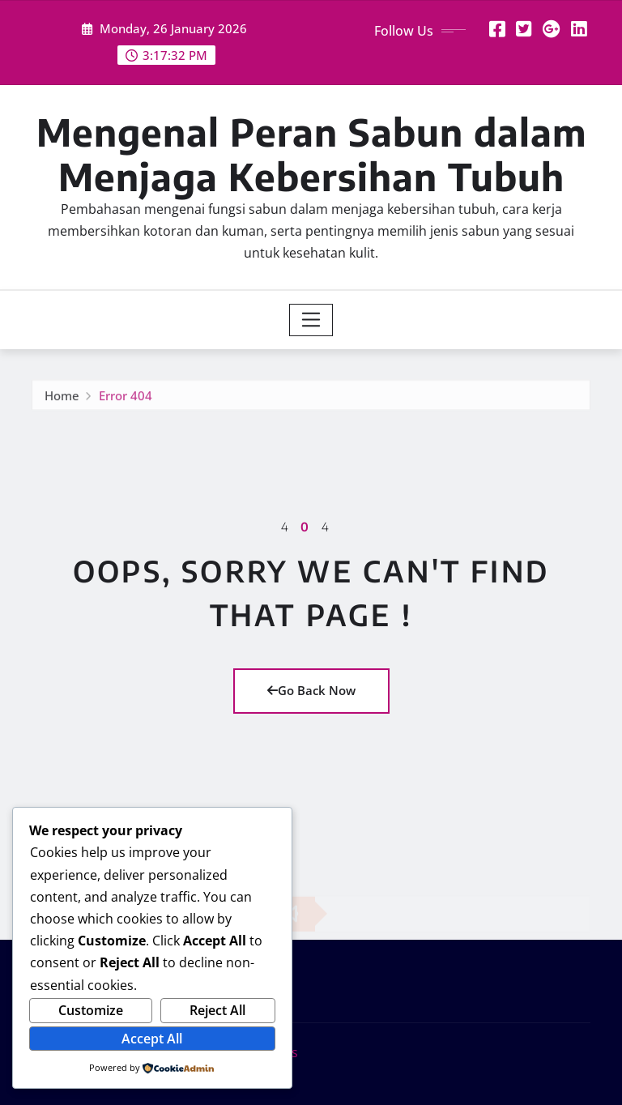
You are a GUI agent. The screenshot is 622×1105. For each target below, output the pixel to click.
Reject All (217, 1010)
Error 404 (125, 398)
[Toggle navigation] (311, 320)
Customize (90, 1010)
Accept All (151, 1038)
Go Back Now (311, 690)
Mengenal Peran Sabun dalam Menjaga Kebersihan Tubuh (311, 154)
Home (62, 398)
